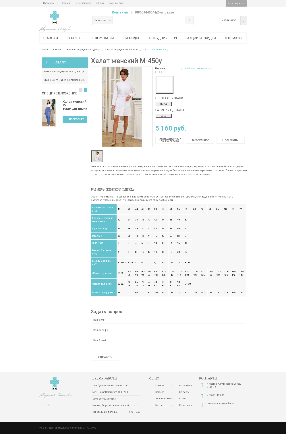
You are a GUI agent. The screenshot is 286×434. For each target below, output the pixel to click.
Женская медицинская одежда (64, 71)
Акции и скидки (163, 398)
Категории (102, 20)
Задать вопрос (236, 3)
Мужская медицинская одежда (64, 80)
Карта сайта (185, 405)
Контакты (120, 12)
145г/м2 (163, 104)
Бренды (159, 405)
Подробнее (76, 119)
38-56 (163, 116)
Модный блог (116, 3)
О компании (185, 385)
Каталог (159, 392)
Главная (159, 385)
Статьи (182, 398)
